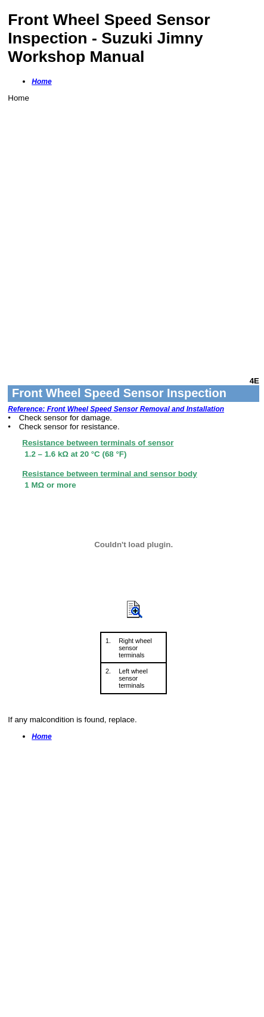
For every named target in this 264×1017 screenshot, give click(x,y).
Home (41, 81)
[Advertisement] (132, 234)
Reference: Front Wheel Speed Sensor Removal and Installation (116, 409)
